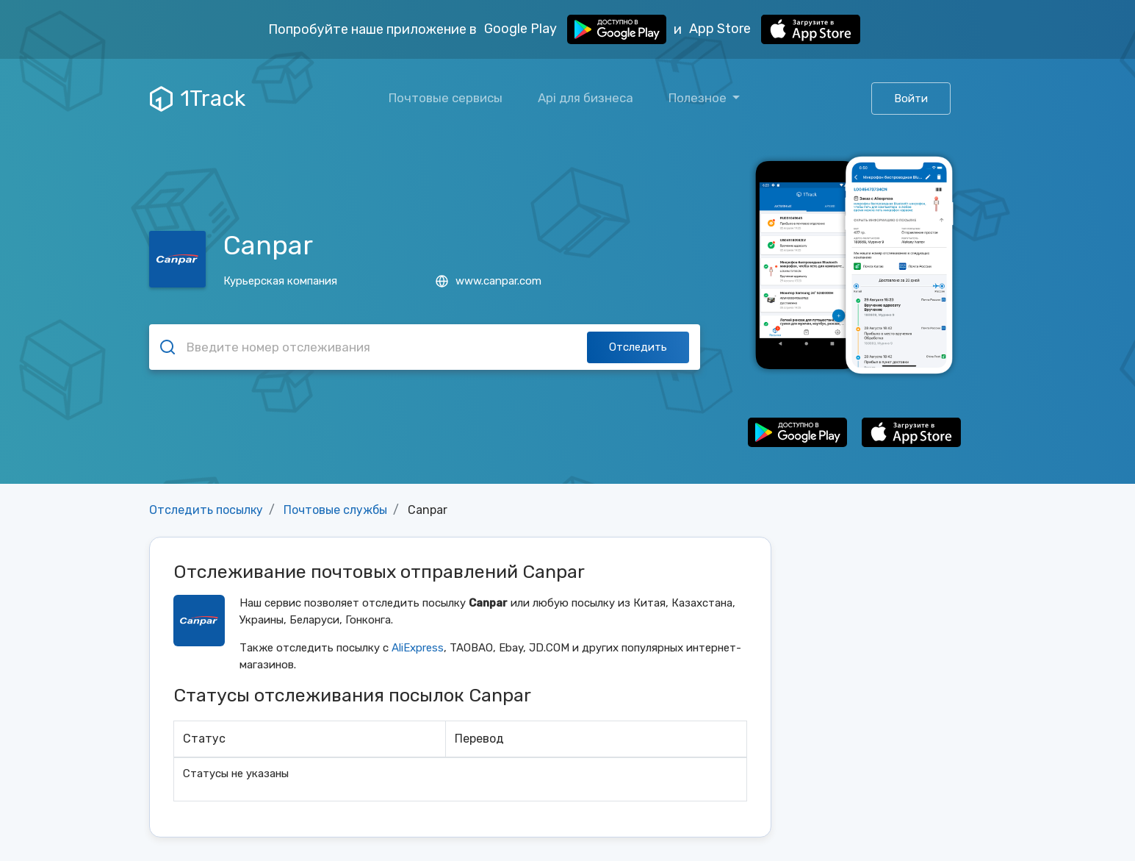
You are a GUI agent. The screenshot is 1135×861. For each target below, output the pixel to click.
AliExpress (418, 647)
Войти (911, 98)
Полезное (699, 97)
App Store (774, 29)
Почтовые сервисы (445, 97)
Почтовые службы (335, 510)
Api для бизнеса (585, 97)
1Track (197, 98)
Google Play (575, 29)
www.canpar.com (488, 280)
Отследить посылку (206, 510)
